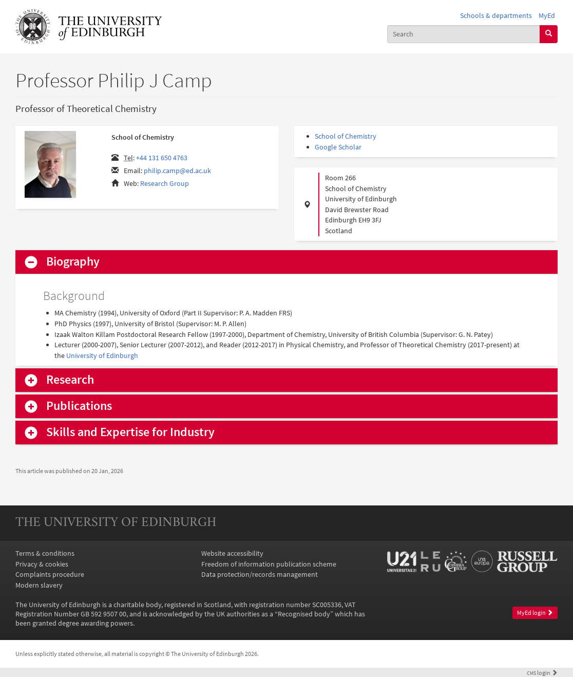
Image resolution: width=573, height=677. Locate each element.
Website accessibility (232, 553)
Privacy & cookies (41, 564)
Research (70, 380)
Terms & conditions (44, 553)
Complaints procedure (49, 574)
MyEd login (535, 612)
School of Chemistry (345, 136)
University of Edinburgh (102, 355)
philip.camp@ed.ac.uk (177, 170)
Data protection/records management (259, 574)
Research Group (164, 183)
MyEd (547, 15)
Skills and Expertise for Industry (130, 432)
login (542, 672)
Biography (73, 262)
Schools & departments (496, 15)
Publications (79, 406)
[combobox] (463, 34)
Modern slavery (39, 585)
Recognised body (304, 613)
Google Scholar (338, 147)
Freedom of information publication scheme (268, 564)
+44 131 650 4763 (161, 157)
